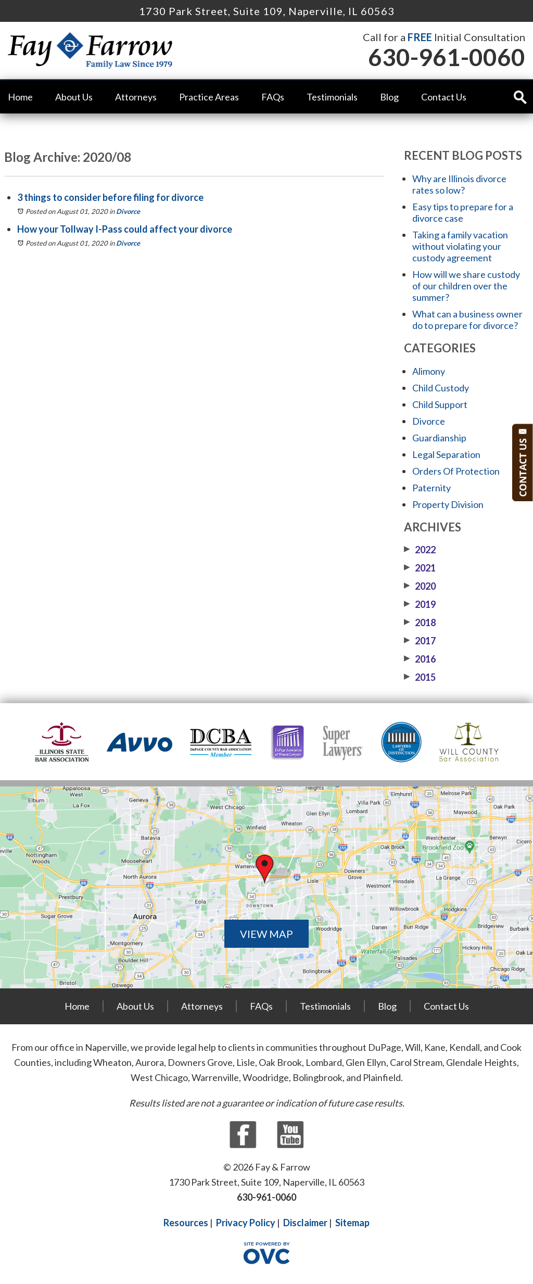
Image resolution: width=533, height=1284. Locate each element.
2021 (420, 568)
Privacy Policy (245, 1222)
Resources (185, 1222)
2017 (420, 640)
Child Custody (440, 387)
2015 (420, 677)
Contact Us (443, 97)
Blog (389, 97)
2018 (420, 622)
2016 (420, 659)
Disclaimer (305, 1222)
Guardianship (439, 437)
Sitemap (352, 1222)
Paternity (431, 487)
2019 (420, 604)
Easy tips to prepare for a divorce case (462, 212)
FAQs (272, 97)
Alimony (428, 371)
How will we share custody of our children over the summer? (466, 286)
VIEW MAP (266, 933)
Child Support (439, 404)
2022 (420, 549)
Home (20, 97)
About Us (74, 97)
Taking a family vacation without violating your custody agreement (460, 246)
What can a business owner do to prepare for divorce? (467, 319)
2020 (420, 586)
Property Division (448, 504)
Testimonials (332, 97)
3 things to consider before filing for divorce (110, 197)
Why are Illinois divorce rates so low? (459, 184)
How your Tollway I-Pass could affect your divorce (124, 229)
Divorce (128, 211)
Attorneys (136, 97)
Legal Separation (446, 454)
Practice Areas (209, 97)
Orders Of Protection (456, 471)
